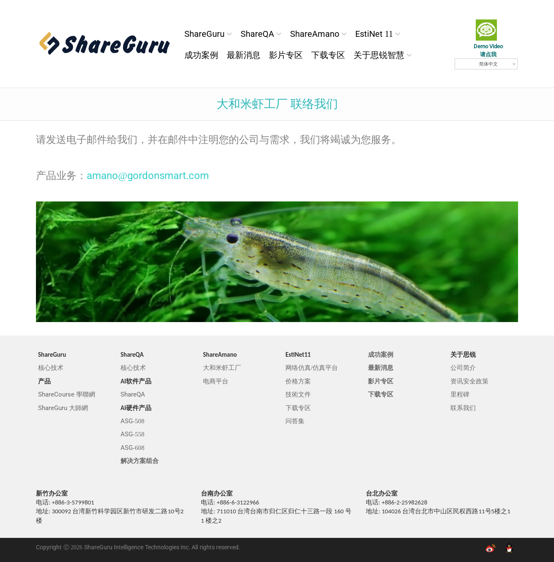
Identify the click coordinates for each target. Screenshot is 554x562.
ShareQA (257, 34)
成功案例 (201, 55)
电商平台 (215, 381)
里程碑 (459, 394)
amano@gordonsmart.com (148, 175)
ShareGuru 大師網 (63, 408)
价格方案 (298, 381)
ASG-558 (133, 434)
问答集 (294, 421)
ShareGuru (204, 34)
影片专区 (286, 55)
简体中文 (488, 63)
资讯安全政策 (469, 381)
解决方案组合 (140, 460)
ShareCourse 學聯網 (66, 394)
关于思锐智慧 (379, 55)
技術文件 (298, 394)
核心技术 (50, 367)
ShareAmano (314, 34)
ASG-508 (133, 421)
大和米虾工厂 (222, 367)
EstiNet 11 (374, 34)
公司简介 (463, 367)
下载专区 (328, 55)
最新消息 (244, 55)
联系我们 (463, 408)
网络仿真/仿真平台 (311, 367)
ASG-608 (133, 447)
